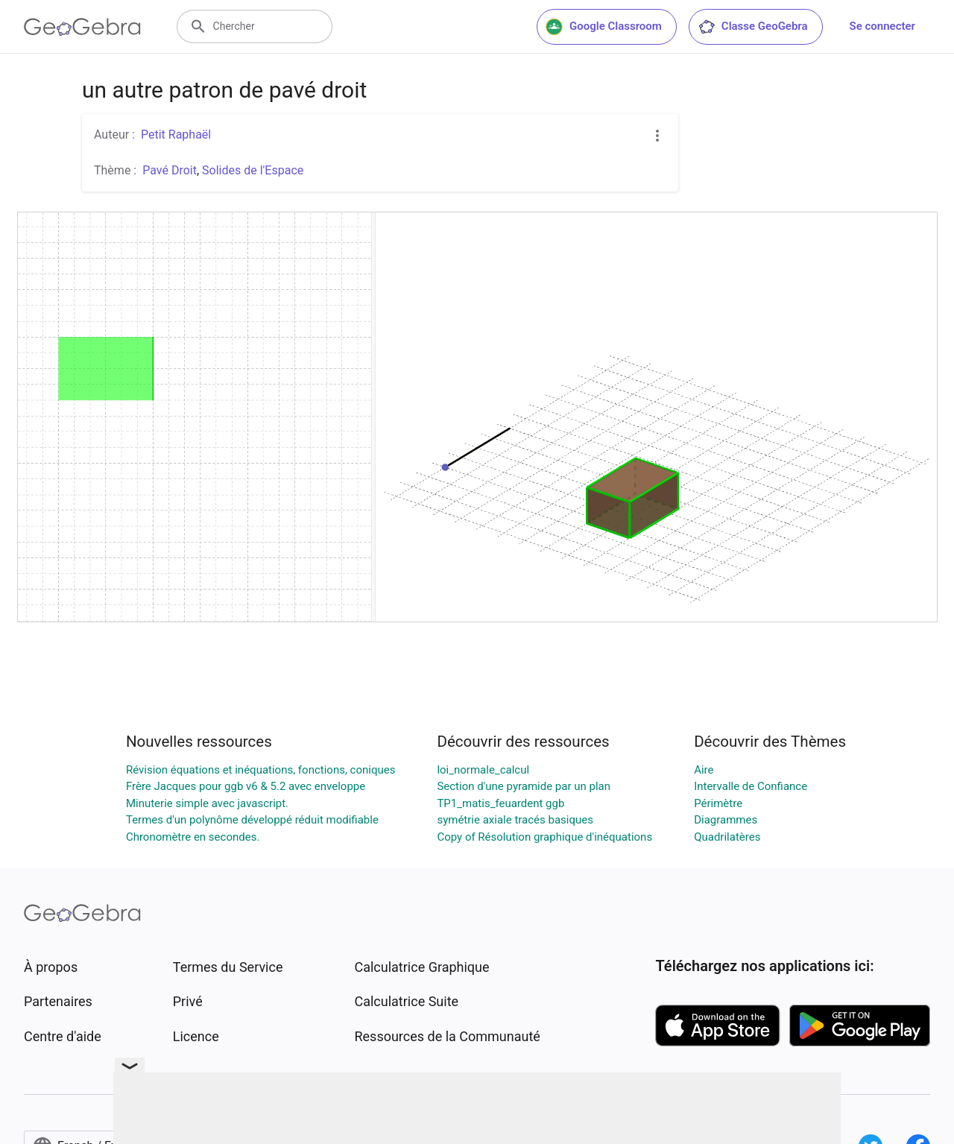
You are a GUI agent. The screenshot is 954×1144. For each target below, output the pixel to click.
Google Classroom (604, 27)
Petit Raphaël (176, 134)
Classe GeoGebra (753, 27)
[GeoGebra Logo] (82, 27)
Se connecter (882, 26)
